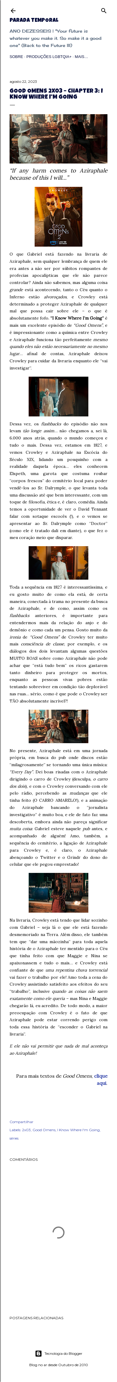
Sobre (16, 56)
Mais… (81, 56)
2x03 (26, 1130)
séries (14, 1138)
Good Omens (44, 1130)
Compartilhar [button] (21, 1122)
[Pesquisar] (103, 9)
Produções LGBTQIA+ (48, 56)
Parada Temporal (34, 20)
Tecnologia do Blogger (58, 1353)
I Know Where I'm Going (78, 1130)
